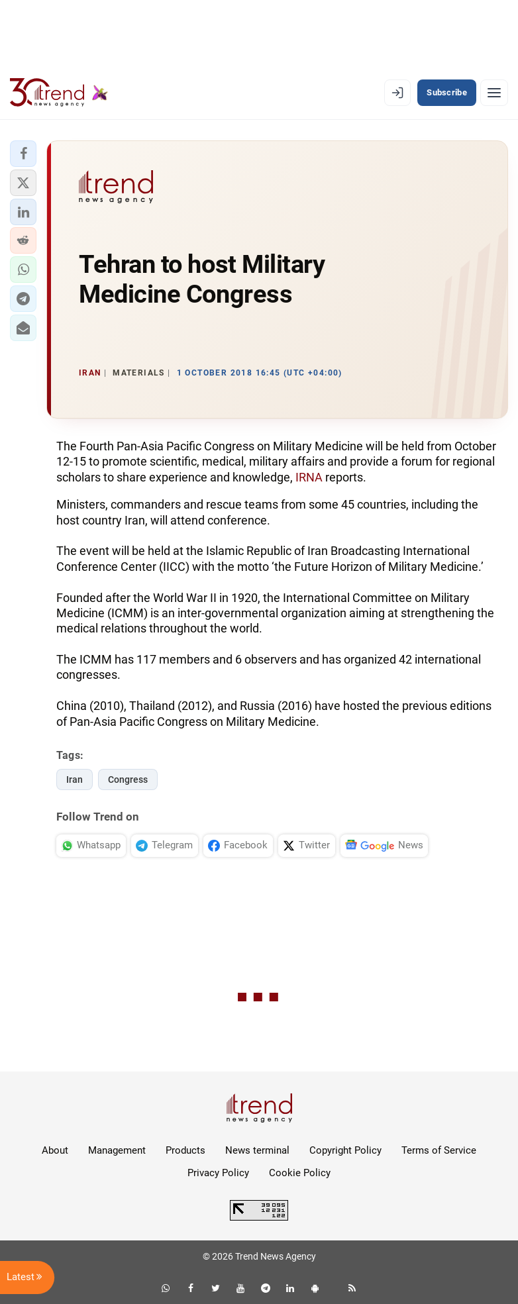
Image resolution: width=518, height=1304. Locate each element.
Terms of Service (438, 1150)
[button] (23, 153)
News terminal (257, 1150)
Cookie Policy (300, 1173)
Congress (128, 779)
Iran (74, 779)
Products (185, 1150)
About (55, 1150)
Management (117, 1150)
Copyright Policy (345, 1150)
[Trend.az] (59, 92)
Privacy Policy (218, 1173)
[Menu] (494, 92)
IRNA (309, 477)
